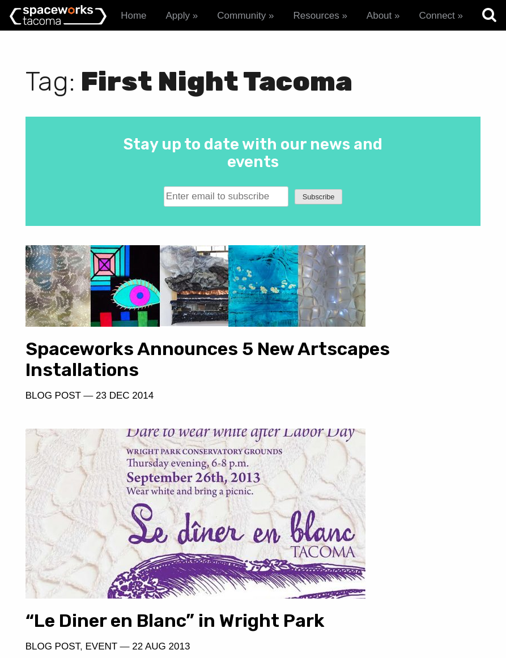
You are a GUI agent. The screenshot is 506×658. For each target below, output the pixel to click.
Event (333, 421)
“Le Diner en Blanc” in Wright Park (353, 384)
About (379, 15)
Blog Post (53, 386)
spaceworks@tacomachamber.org (374, 598)
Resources (316, 15)
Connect (436, 15)
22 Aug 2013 (393, 421)
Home (133, 15)
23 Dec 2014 (125, 386)
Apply (178, 15)
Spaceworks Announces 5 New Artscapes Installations (131, 339)
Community (241, 15)
